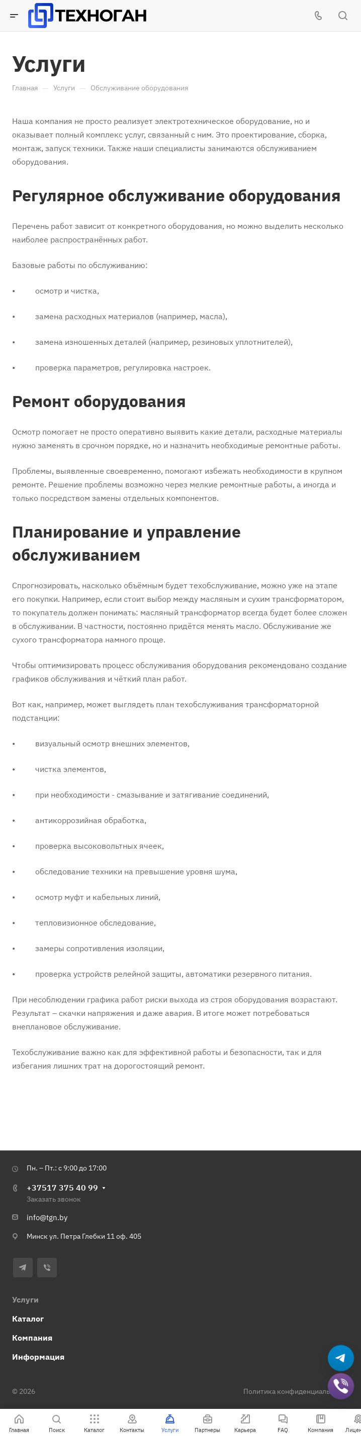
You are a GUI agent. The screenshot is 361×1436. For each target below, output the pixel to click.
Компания (32, 1338)
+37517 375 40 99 (62, 1188)
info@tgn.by (47, 1217)
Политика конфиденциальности (296, 1391)
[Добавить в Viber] (341, 1386)
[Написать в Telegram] (341, 1358)
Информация (38, 1357)
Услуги (25, 1299)
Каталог (28, 1319)
